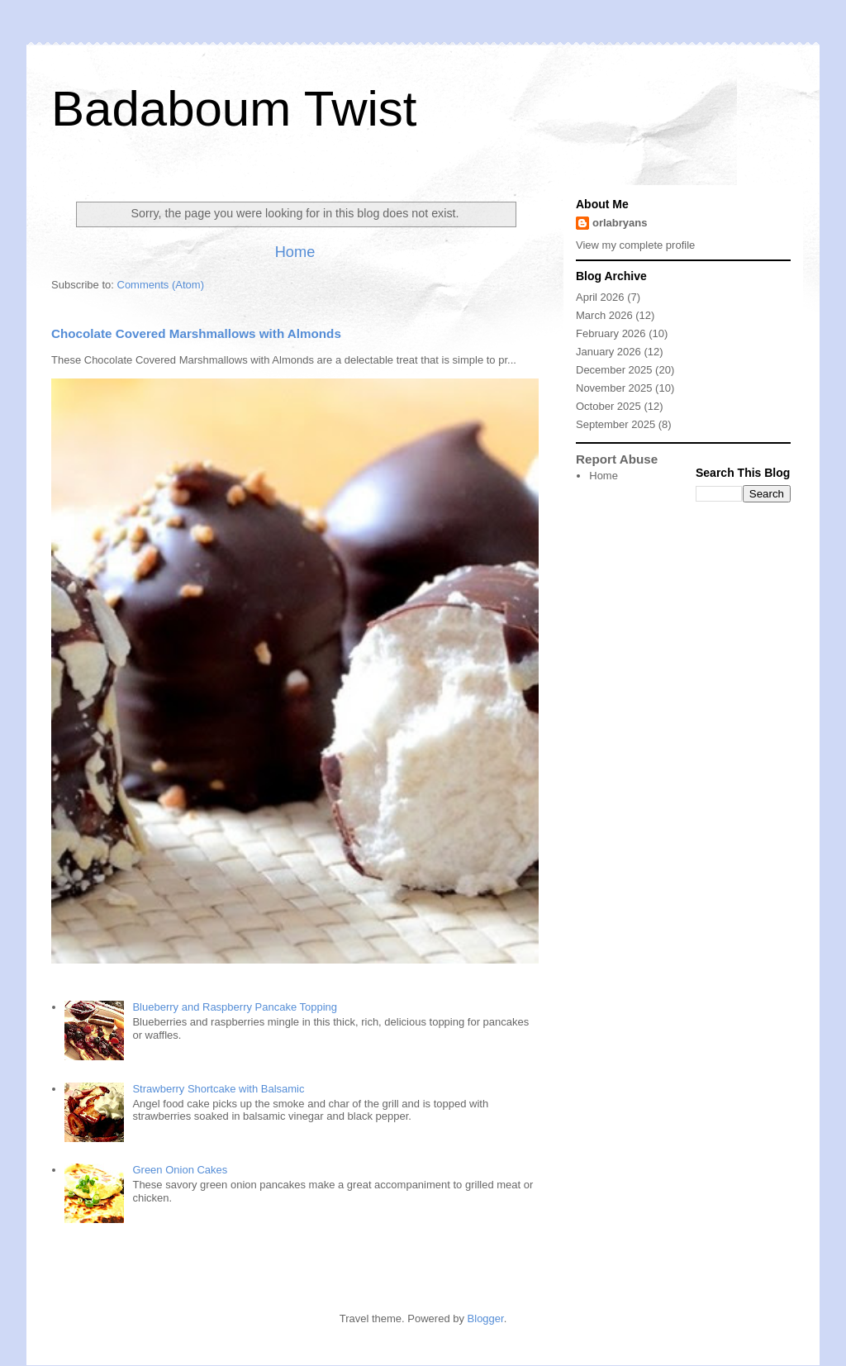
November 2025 (614, 388)
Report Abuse (617, 459)
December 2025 (614, 370)
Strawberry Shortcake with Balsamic (218, 1089)
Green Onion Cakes (179, 1170)
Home (295, 252)
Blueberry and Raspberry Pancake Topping (234, 1007)
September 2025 (615, 424)
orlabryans (619, 223)
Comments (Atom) (160, 284)
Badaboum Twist (233, 108)
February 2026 (611, 333)
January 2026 (608, 351)
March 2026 (604, 315)
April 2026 (600, 297)
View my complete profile (635, 245)
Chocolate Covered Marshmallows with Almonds (196, 333)
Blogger (486, 1318)
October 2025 (608, 406)
